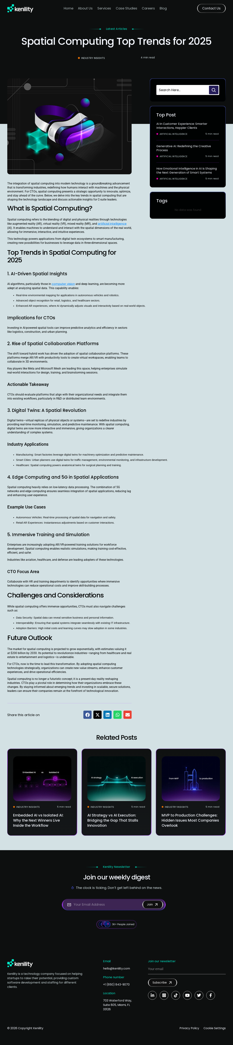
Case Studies (126, 8)
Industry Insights (93, 58)
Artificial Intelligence (173, 134)
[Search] (213, 90)
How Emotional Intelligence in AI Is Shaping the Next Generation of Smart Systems (186, 170)
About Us (85, 8)
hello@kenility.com (116, 968)
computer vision (63, 284)
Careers (148, 8)
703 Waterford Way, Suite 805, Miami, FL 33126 (117, 1004)
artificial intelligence (112, 224)
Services (104, 8)
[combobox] (182, 90)
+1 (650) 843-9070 (116, 984)
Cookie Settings (215, 1028)
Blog (163, 8)
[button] (87, 715)
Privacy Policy (189, 1028)
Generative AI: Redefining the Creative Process (183, 148)
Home (68, 8)
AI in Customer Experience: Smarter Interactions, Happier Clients (181, 126)
